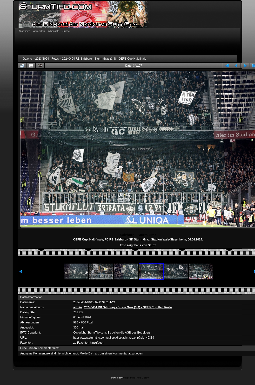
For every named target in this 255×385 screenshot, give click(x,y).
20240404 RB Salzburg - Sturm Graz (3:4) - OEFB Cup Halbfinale (104, 58)
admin (77, 307)
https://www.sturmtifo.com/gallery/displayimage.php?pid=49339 (113, 337)
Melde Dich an (89, 353)
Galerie (27, 58)
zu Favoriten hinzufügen (88, 342)
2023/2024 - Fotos (47, 58)
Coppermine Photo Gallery (136, 378)
